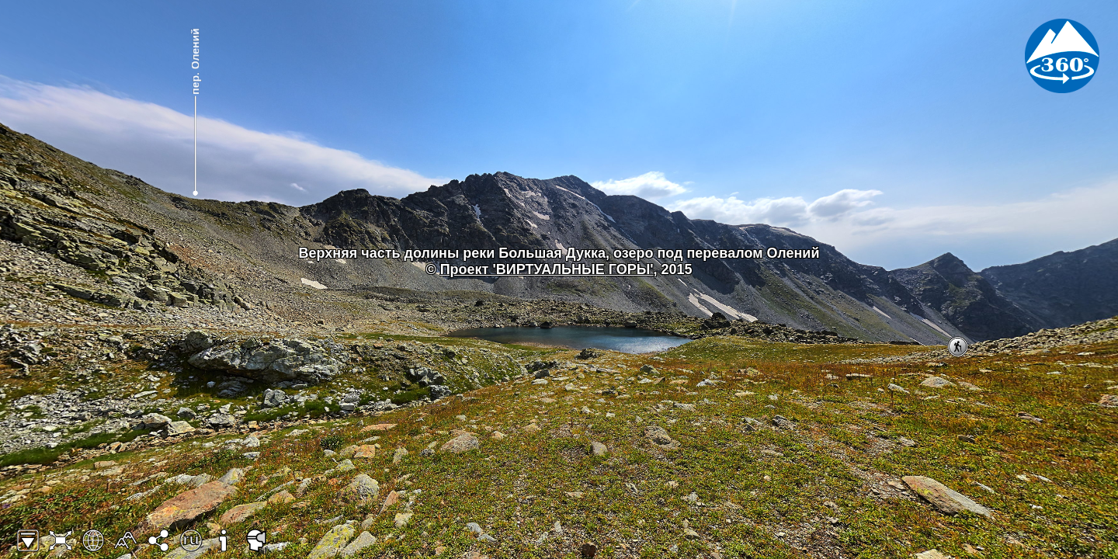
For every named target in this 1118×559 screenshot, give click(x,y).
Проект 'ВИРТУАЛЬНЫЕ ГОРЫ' (547, 269)
